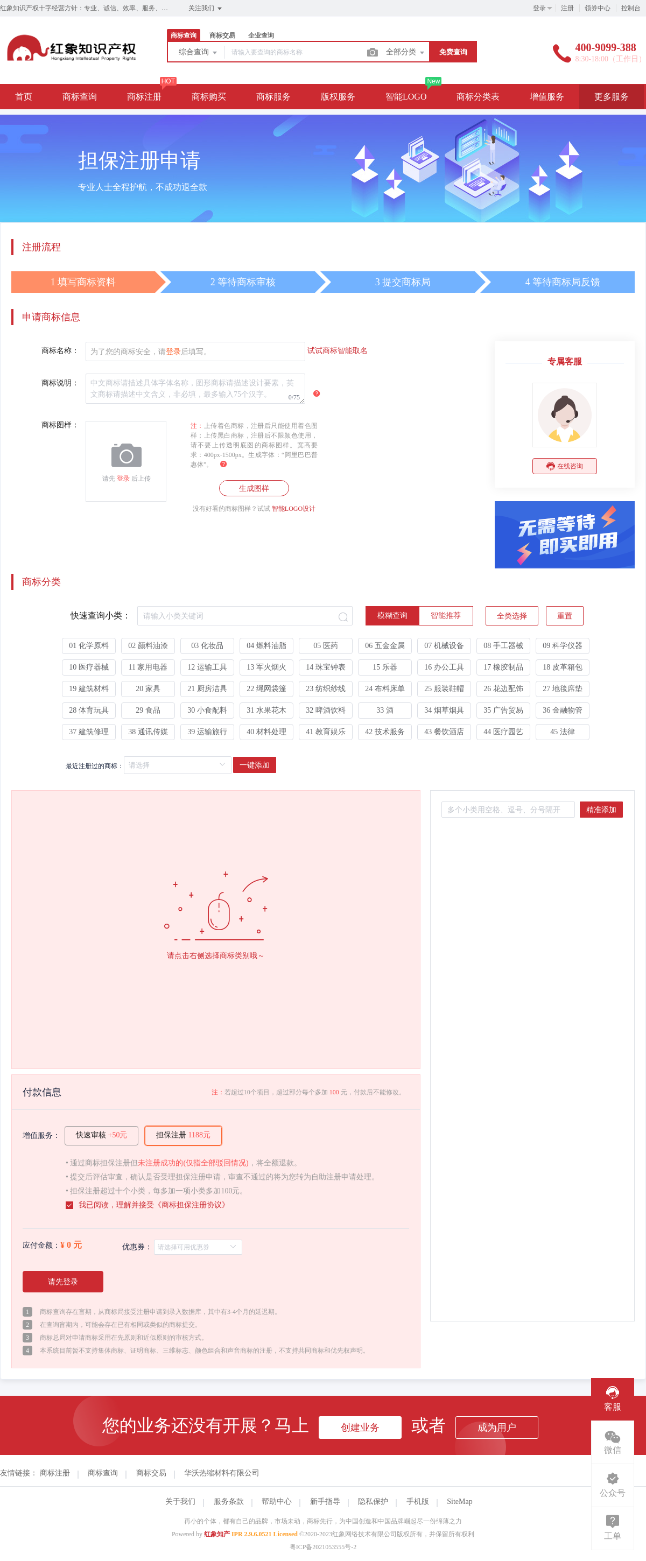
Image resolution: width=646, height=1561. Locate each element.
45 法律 (562, 732)
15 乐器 (385, 667)
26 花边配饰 (503, 689)
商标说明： (60, 383)
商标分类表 (478, 96)
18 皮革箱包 (562, 667)
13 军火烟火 (266, 667)
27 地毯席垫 (562, 689)
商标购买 (209, 96)
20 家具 (148, 689)
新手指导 (325, 1501)
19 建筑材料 (89, 689)
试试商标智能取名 (337, 351)
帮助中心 (277, 1501)
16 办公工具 (444, 667)
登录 (539, 8)
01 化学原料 (89, 646)
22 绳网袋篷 (266, 689)
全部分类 (406, 52)
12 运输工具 (207, 667)
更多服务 (611, 96)
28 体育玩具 (89, 710)
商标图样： (60, 425)
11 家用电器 (148, 667)
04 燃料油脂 (266, 646)
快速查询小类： (101, 615)
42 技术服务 (385, 732)
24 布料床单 (385, 689)
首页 (23, 96)
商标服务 (273, 96)
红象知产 (217, 1534)
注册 (567, 8)
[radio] (392, 615)
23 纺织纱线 (326, 689)
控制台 (631, 8)
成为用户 (497, 1427)
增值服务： (41, 1135)
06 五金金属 (385, 646)
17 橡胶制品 (503, 667)
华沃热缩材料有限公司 (221, 1473)
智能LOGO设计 (293, 508)
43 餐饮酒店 (444, 732)
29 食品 (148, 710)
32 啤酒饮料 (326, 710)
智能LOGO (405, 96)
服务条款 (229, 1501)
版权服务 (338, 96)
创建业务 (360, 1427)
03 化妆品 (207, 646)
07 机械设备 (444, 646)
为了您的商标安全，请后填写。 (150, 352)
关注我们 (205, 9)
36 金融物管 (562, 710)
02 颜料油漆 (148, 646)
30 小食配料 (207, 710)
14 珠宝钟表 (326, 667)
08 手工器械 (503, 646)
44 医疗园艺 (503, 732)
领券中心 (597, 8)
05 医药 (325, 646)
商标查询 (183, 35)
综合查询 (199, 52)
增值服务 (547, 96)
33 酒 (385, 710)
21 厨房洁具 (207, 689)
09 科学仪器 (562, 646)
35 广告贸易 (503, 710)
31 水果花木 (266, 710)
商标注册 (144, 96)
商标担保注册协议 (192, 1205)
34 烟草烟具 (444, 710)
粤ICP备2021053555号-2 (323, 1547)
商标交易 (222, 35)
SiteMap (459, 1501)
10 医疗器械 (89, 667)
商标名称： (60, 351)
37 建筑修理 (89, 732)
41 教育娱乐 (326, 732)
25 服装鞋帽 (444, 689)
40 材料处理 (266, 732)
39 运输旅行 (207, 732)
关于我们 (180, 1501)
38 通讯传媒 (148, 732)
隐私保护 (373, 1501)
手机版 (417, 1501)
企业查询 (261, 35)
